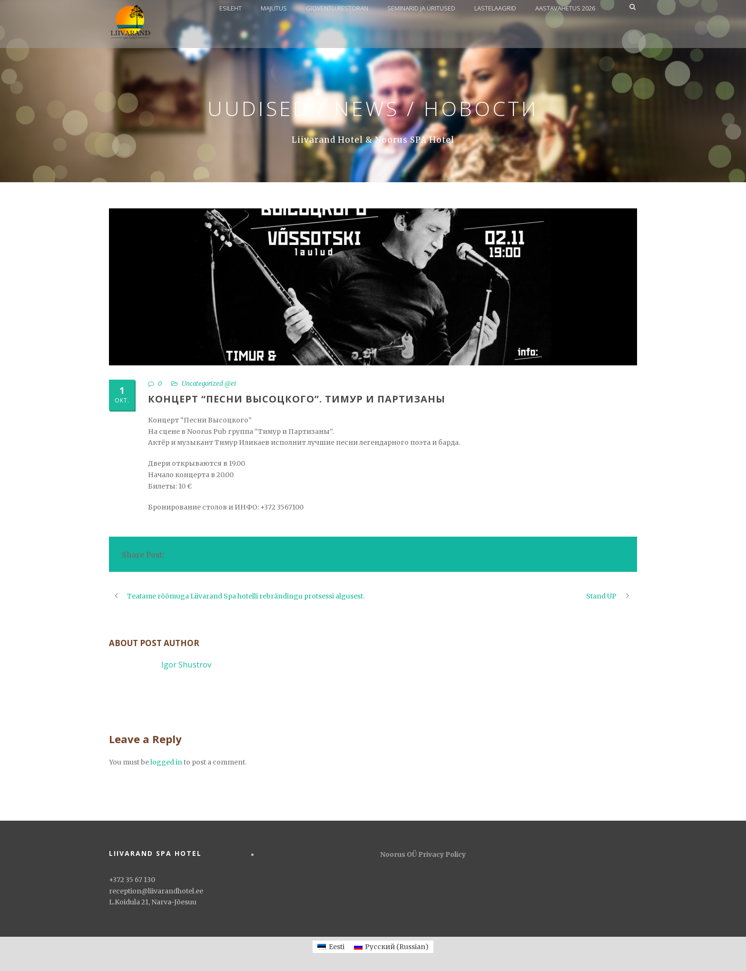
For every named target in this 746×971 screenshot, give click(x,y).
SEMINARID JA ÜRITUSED (421, 8)
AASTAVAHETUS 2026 (565, 8)
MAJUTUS (274, 8)
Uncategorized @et (209, 384)
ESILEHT (230, 8)
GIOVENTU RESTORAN (337, 8)
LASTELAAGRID (495, 8)
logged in (166, 762)
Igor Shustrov (186, 664)
